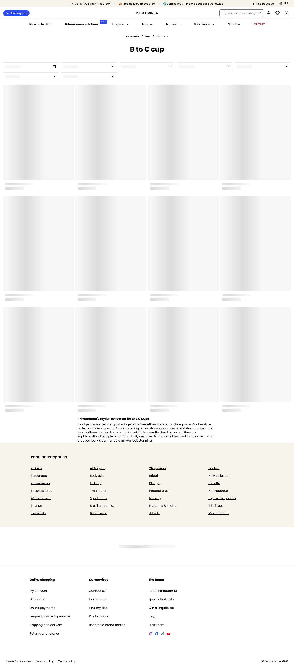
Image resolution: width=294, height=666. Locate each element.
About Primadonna (162, 591)
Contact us (97, 591)
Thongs (36, 506)
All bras (36, 468)
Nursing (155, 498)
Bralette (214, 483)
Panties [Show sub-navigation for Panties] (173, 24)
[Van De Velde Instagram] (150, 634)
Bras (147, 36)
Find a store (97, 599)
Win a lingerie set (161, 608)
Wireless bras (41, 498)
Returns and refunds (44, 634)
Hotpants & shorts (162, 506)
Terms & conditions (18, 661)
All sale (154, 513)
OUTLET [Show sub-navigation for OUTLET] (259, 24)
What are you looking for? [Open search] (242, 13)
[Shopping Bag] (286, 13)
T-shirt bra (98, 491)
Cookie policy (67, 661)
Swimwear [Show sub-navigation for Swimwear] (204, 24)
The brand (156, 580)
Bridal (153, 476)
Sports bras (98, 498)
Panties (213, 468)
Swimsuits (38, 513)
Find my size (16, 13)
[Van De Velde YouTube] (168, 634)
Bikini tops (216, 506)
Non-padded (218, 491)
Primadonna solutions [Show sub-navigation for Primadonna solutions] (85, 23)
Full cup (95, 483)
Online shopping (42, 580)
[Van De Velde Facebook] (156, 634)
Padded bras (159, 491)
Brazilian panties (102, 506)
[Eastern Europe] (284, 3)
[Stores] (263, 4)
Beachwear (98, 513)
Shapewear (157, 468)
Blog (151, 616)
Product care (98, 616)
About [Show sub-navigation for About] (233, 24)
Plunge (154, 483)
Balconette (39, 476)
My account (38, 591)
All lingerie (132, 36)
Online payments (42, 608)
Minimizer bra (218, 513)
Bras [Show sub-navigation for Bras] (146, 24)
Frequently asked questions (49, 616)
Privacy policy (45, 661)
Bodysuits (97, 476)
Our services (98, 580)
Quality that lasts (161, 599)
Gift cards (36, 599)
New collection (40, 24)
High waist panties (222, 498)
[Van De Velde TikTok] (162, 634)
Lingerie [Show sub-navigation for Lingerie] (120, 24)
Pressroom (156, 625)
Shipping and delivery (45, 625)
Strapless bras (41, 491)
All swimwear (40, 483)
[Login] (268, 13)
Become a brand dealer (107, 625)
